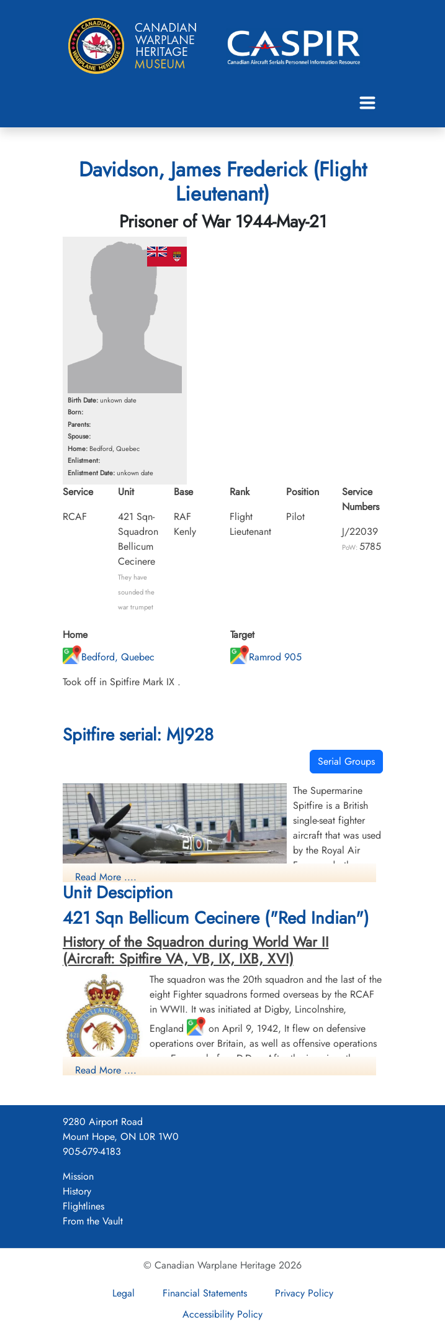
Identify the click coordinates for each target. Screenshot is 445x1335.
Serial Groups (346, 761)
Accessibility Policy (222, 1314)
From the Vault (93, 1221)
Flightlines (83, 1206)
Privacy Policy (304, 1293)
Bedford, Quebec (109, 657)
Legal (123, 1293)
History (77, 1191)
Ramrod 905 (266, 657)
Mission (78, 1176)
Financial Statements (205, 1293)
